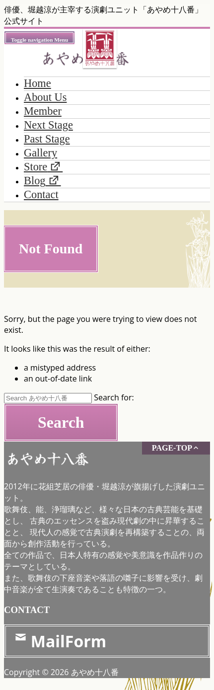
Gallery (40, 153)
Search (61, 422)
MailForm (60, 641)
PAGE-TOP (176, 448)
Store (35, 166)
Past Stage (47, 139)
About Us (45, 97)
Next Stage (48, 125)
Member (43, 111)
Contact (41, 194)
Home (37, 83)
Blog (35, 180)
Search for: (114, 397)
